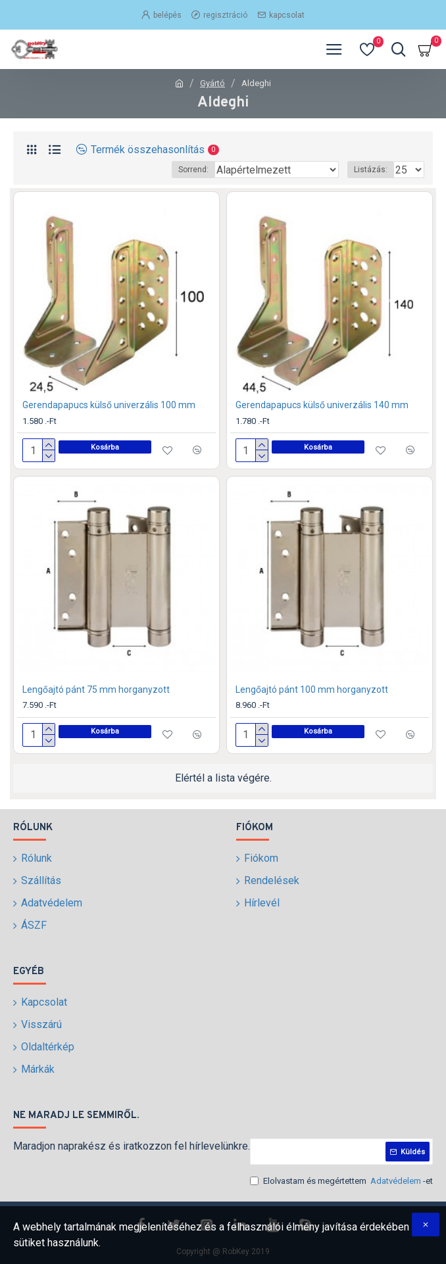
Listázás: (370, 169)
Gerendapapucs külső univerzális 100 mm (108, 405)
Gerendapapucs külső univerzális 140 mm (322, 405)
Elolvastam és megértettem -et (341, 1181)
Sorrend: (193, 169)
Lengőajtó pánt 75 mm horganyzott (96, 689)
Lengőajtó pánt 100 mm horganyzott (311, 689)
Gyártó (212, 83)
